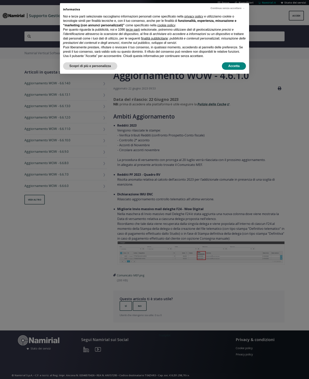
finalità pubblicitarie (154, 38)
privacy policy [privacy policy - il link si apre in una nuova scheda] (193, 16)
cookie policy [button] (166, 25)
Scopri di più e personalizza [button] (90, 66)
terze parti (133, 29)
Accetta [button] (234, 66)
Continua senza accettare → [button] (228, 8)
